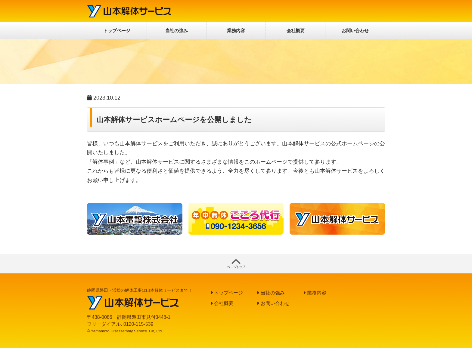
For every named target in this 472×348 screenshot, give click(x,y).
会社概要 (296, 30)
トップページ (116, 30)
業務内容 (236, 30)
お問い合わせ (355, 30)
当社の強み (176, 30)
